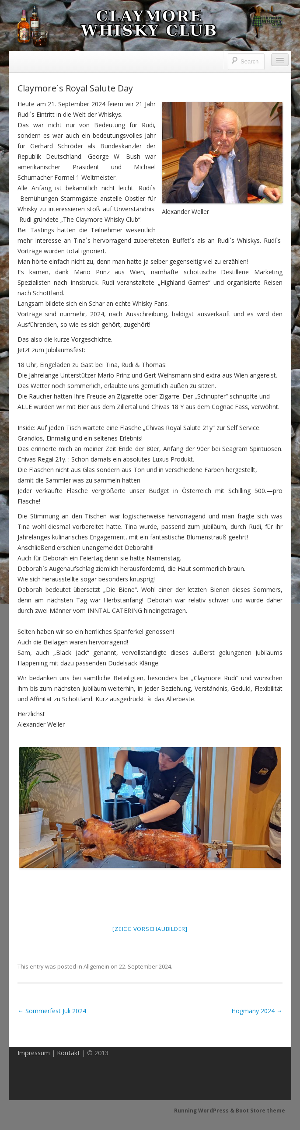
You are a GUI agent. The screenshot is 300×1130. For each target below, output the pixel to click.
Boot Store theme (260, 1110)
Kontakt (68, 1053)
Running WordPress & (205, 1110)
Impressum (33, 1053)
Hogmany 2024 (257, 1011)
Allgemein (96, 966)
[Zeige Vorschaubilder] (150, 929)
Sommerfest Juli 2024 (51, 1011)
